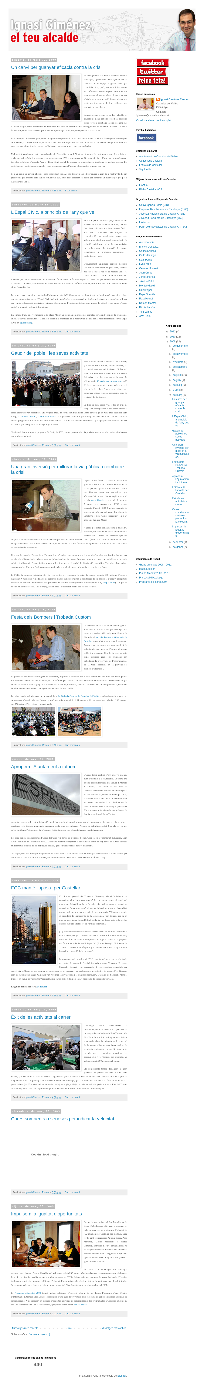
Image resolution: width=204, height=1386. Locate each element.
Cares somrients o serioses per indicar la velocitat (62, 1118)
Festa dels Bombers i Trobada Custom (51, 617)
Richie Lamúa (147, 307)
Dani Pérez (145, 259)
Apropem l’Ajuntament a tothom (43, 766)
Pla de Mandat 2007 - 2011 (154, 573)
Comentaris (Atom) (39, 1334)
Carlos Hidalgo (147, 255)
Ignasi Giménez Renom (174, 99)
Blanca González (149, 246)
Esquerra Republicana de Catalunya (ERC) (163, 209)
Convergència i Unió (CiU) (154, 205)
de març (178, 394)
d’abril (176, 389)
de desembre (180, 345)
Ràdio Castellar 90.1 (150, 189)
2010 (173, 336)
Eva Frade (145, 263)
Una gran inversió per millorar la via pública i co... (180, 451)
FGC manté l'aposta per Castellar (45, 887)
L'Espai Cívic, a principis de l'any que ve (52, 212)
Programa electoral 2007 (153, 581)
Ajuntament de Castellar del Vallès (158, 156)
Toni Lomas (145, 311)
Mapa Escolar (147, 568)
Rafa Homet (146, 298)
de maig (178, 384)
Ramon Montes (147, 303)
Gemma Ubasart (148, 268)
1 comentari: (71, 190)
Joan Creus (145, 272)
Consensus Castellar (151, 160)
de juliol (177, 374)
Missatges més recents (25, 1328)
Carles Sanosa (147, 250)
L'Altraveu (144, 222)
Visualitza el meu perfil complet (153, 120)
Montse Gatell (147, 285)
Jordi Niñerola (147, 276)
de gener (178, 547)
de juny (177, 380)
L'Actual (143, 185)
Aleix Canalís (146, 242)
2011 (173, 331)
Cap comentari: (73, 331)
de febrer (178, 542)
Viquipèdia (145, 169)
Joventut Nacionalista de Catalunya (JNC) (163, 213)
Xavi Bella (144, 316)
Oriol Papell (145, 290)
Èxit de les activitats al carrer (41, 1017)
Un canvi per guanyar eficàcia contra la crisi (56, 67)
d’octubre (178, 361)
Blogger (122, 1375)
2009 (173, 341)
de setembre (180, 366)
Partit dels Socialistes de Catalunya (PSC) (163, 226)
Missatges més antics (114, 1328)
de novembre (180, 353)
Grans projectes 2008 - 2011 (155, 564)
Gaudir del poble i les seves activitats (49, 353)
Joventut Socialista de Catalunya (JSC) (161, 218)
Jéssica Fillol (146, 281)
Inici (70, 1328)
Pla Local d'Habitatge (151, 577)
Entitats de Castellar (150, 165)
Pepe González (148, 294)
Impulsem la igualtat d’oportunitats (46, 1213)
